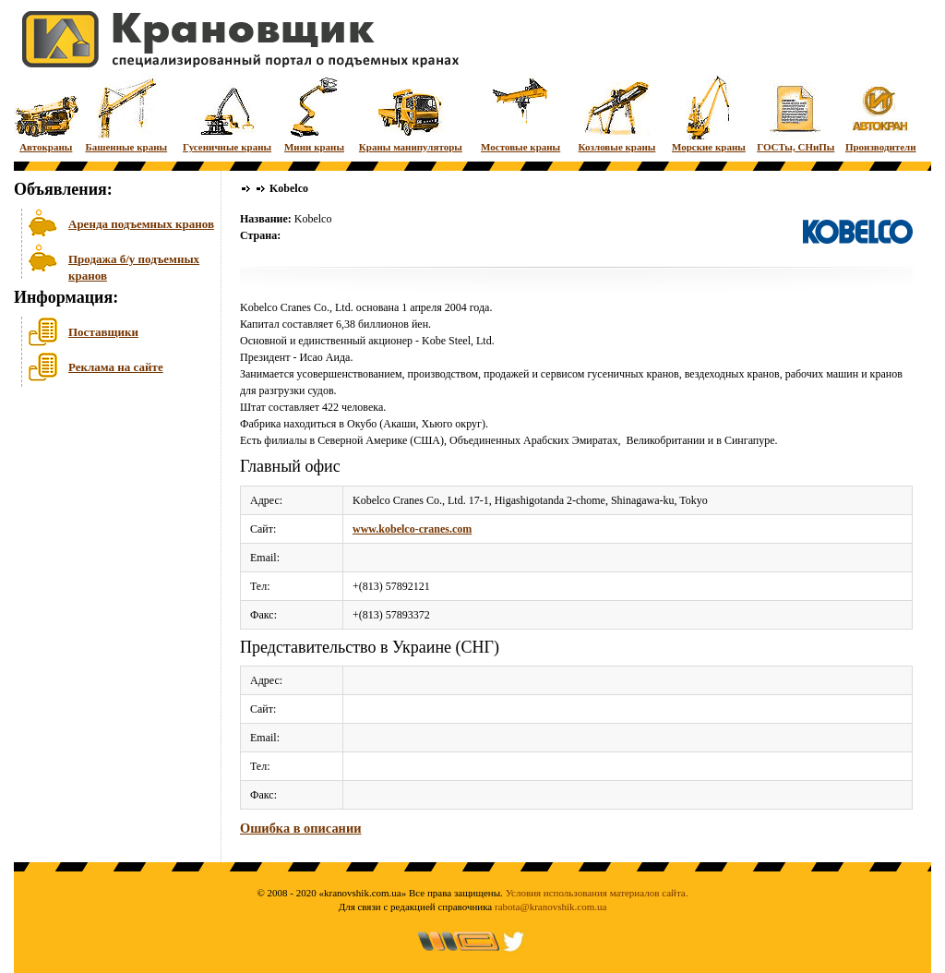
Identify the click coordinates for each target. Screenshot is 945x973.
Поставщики (103, 332)
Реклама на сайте (115, 367)
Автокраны (46, 113)
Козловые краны (617, 113)
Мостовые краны (520, 113)
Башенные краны (126, 113)
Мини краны (314, 113)
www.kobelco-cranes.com (412, 529)
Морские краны (709, 113)
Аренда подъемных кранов (141, 224)
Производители (880, 113)
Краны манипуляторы (410, 113)
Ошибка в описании (300, 828)
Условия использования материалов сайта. (597, 892)
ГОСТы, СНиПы (795, 113)
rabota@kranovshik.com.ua (550, 906)
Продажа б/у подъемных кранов (133, 265)
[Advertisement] (106, 534)
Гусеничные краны (227, 113)
